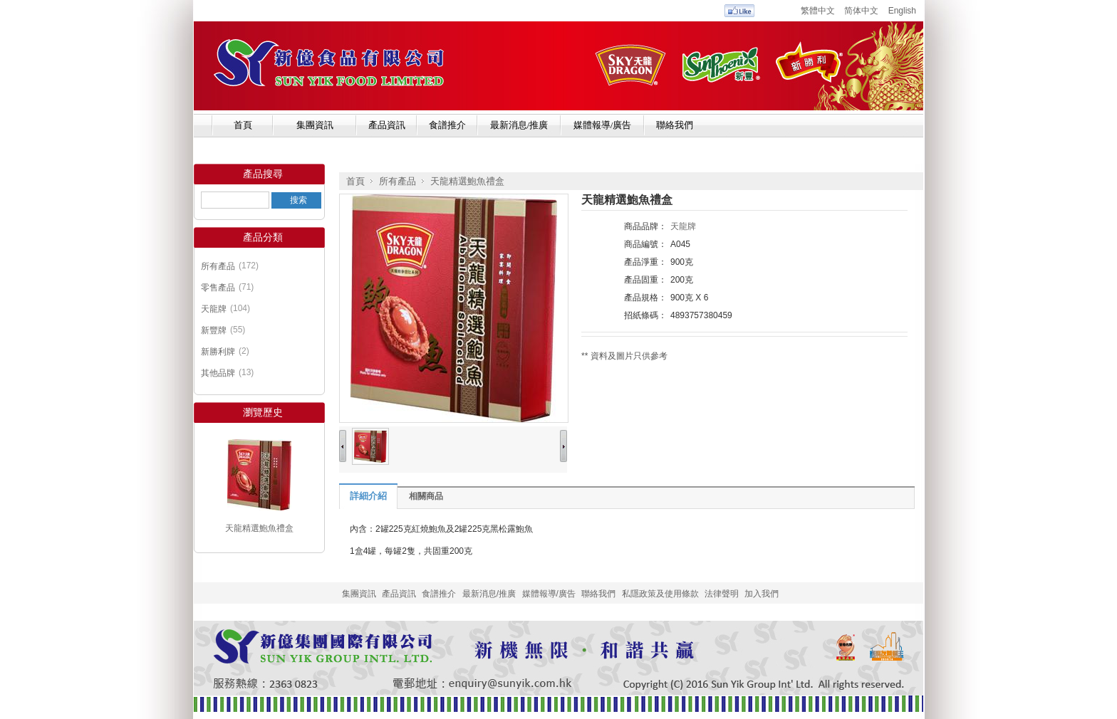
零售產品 (218, 288)
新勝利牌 (218, 352)
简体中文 (861, 11)
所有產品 (218, 266)
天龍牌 (214, 309)
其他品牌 (218, 373)
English (902, 11)
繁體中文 (818, 11)
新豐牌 (214, 330)
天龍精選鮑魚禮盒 (259, 528)
